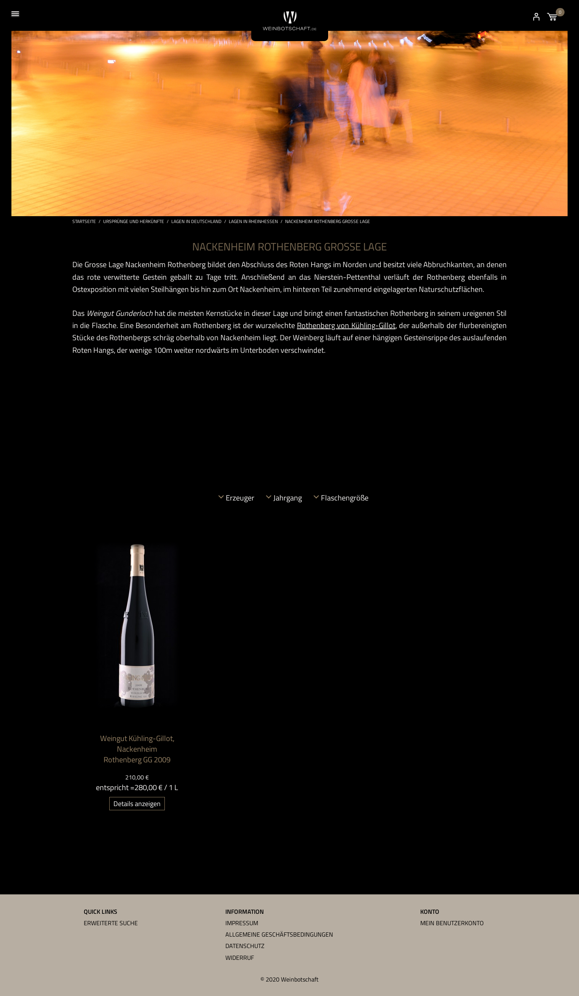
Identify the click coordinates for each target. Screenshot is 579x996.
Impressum (241, 922)
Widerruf (239, 957)
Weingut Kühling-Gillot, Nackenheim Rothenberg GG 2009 (137, 748)
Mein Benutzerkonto (452, 922)
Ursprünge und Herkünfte (133, 221)
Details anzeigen (137, 803)
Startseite (84, 221)
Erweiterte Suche (111, 922)
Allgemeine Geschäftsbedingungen (279, 934)
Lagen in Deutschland (196, 221)
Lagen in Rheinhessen (253, 221)
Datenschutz (245, 945)
